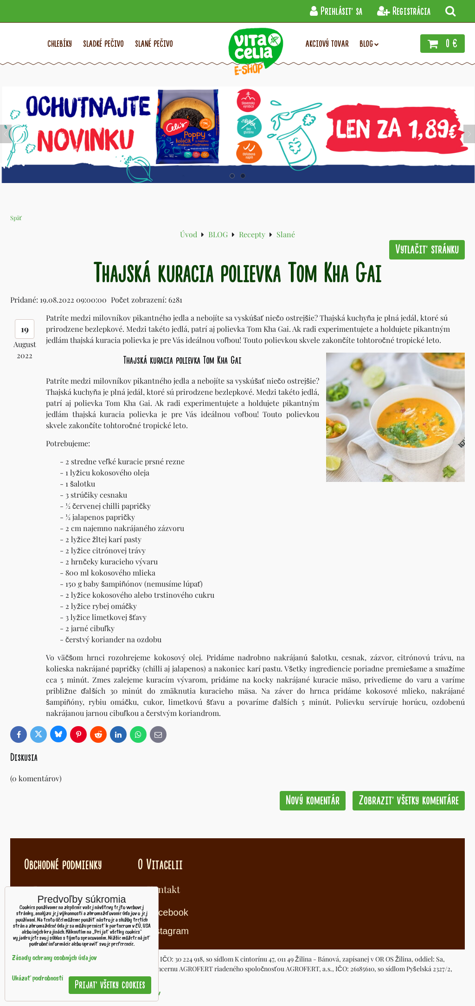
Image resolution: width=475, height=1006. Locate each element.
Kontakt (163, 889)
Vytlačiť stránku (427, 249)
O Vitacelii (160, 864)
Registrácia (403, 11)
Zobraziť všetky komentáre (409, 800)
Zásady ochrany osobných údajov (54, 958)
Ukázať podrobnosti (37, 978)
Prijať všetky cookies (110, 985)
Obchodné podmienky (63, 864)
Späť (16, 217)
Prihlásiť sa (336, 11)
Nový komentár (313, 800)
